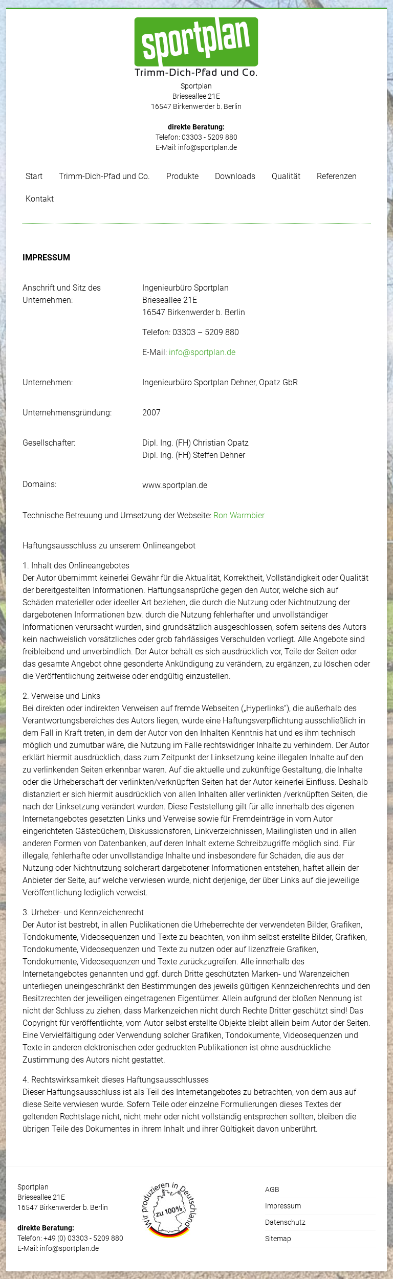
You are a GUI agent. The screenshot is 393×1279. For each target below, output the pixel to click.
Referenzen (337, 176)
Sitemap (278, 1238)
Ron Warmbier (239, 515)
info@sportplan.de (207, 147)
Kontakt (40, 199)
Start (34, 176)
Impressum (283, 1206)
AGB (272, 1189)
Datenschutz (285, 1222)
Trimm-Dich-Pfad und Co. (104, 176)
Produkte (182, 176)
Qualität (286, 176)
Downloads (235, 176)
